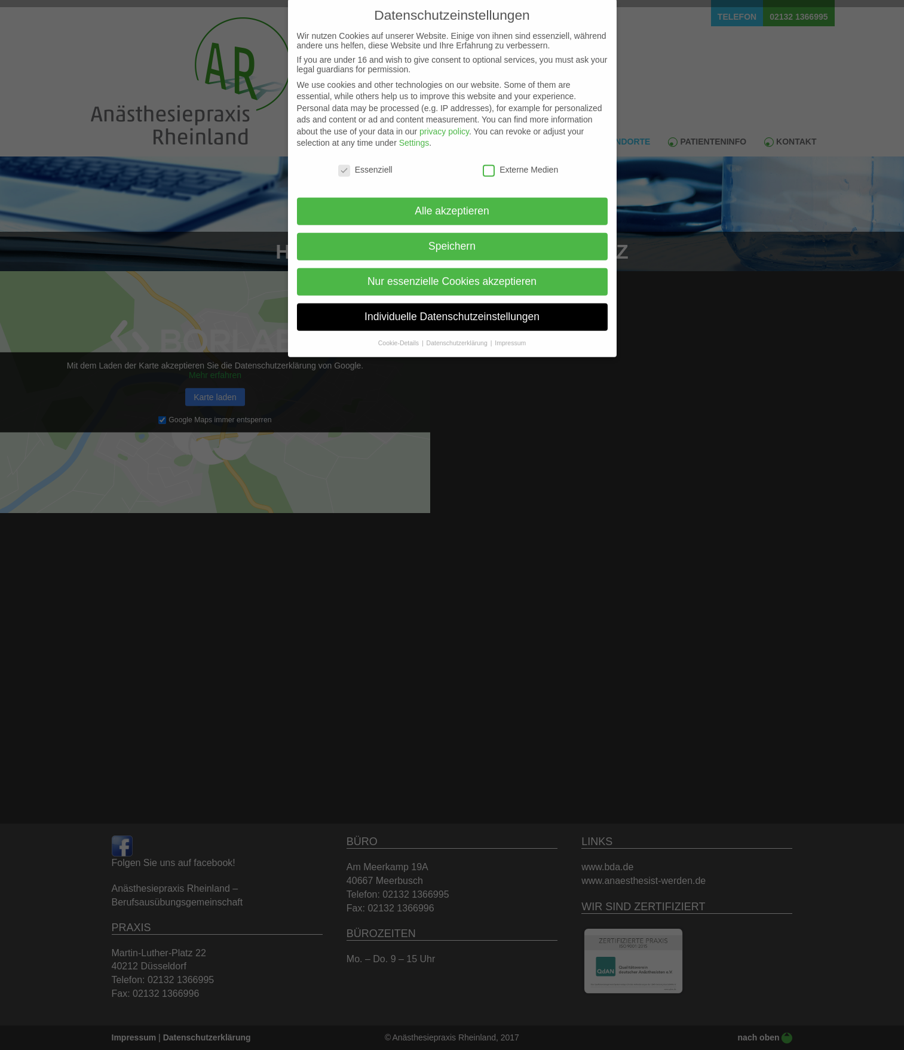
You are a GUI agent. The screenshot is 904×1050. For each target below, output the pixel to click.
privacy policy (444, 120)
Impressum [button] (510, 331)
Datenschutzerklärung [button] (458, 331)
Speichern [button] (452, 235)
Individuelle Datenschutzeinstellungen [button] (452, 305)
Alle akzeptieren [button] (452, 200)
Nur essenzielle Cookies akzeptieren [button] (452, 270)
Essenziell (365, 159)
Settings (414, 132)
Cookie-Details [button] (399, 331)
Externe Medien (520, 159)
